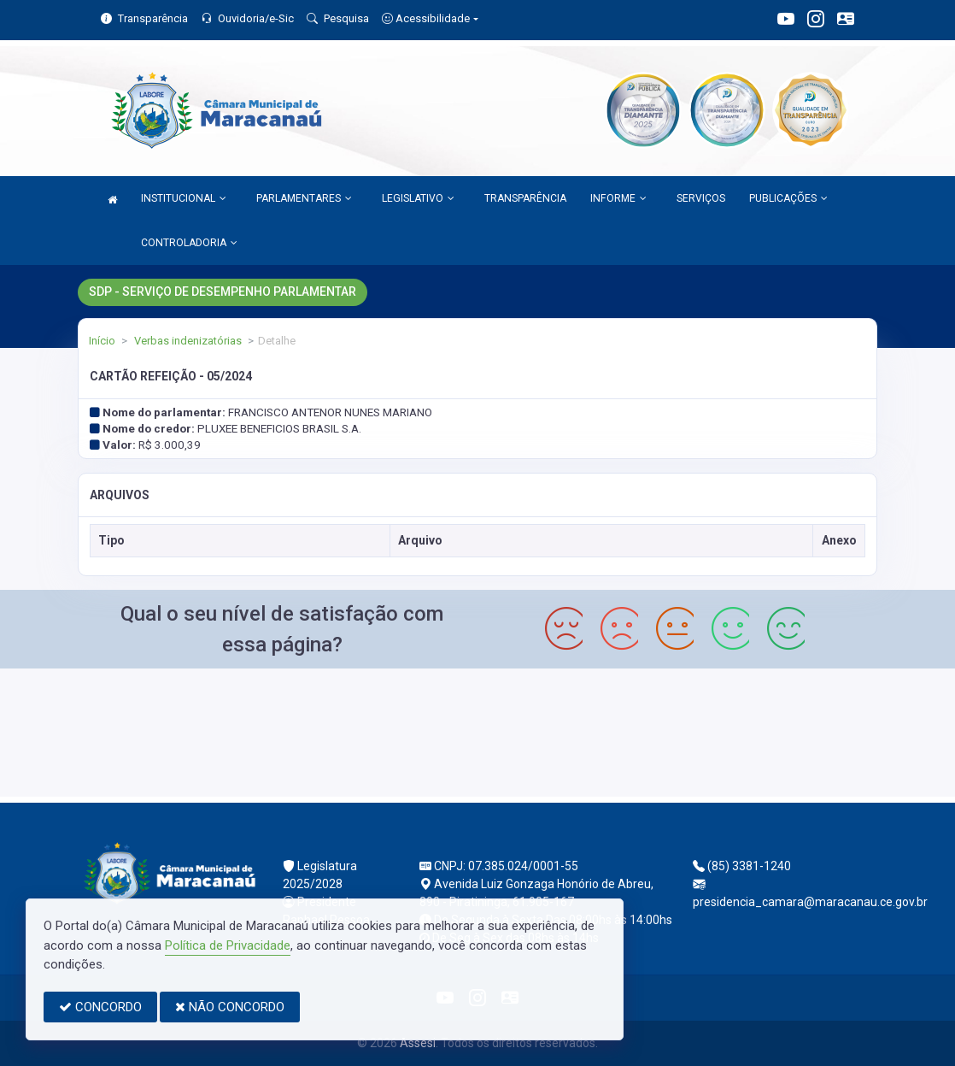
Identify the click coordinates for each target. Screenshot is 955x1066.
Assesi (418, 1043)
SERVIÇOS (701, 198)
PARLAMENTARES (304, 198)
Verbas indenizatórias (187, 340)
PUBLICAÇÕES (788, 198)
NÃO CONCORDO (229, 1007)
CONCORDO (100, 1007)
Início (102, 340)
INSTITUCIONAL (183, 198)
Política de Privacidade (227, 945)
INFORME (618, 198)
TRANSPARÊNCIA (525, 198)
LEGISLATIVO (418, 198)
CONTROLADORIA (189, 242)
